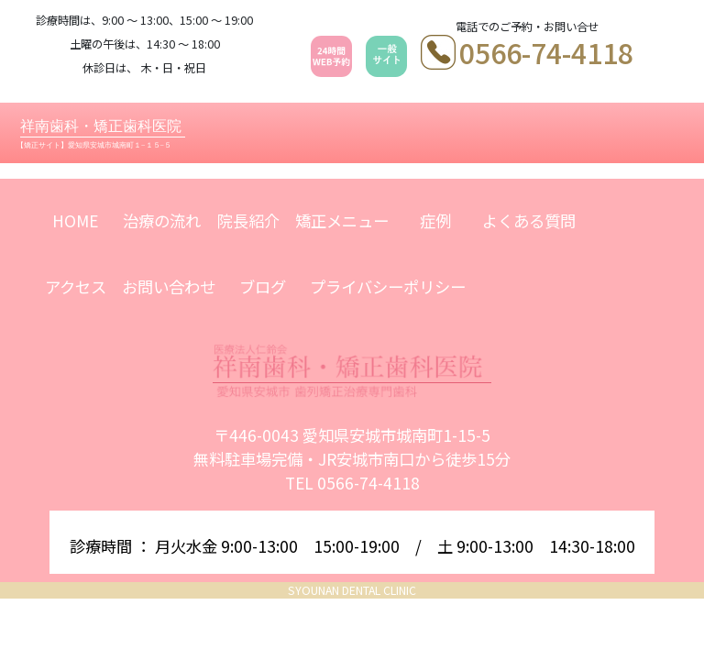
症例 (435, 220)
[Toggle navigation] (672, 132)
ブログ (262, 286)
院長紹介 (248, 220)
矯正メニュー (342, 220)
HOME (75, 220)
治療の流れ (162, 220)
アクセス (75, 286)
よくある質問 (529, 220)
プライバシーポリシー (388, 286)
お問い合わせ (168, 286)
